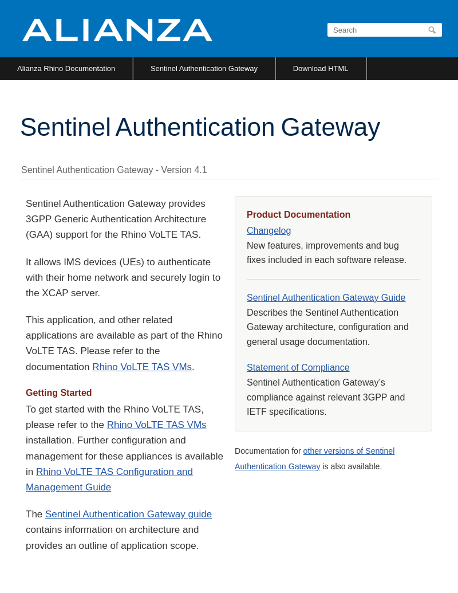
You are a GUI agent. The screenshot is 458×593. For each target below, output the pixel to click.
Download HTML (321, 68)
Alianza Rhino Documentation (66, 68)
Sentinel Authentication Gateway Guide (326, 298)
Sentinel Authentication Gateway (204, 68)
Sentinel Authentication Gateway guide (128, 514)
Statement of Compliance (298, 367)
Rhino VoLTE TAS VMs (142, 367)
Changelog (269, 230)
